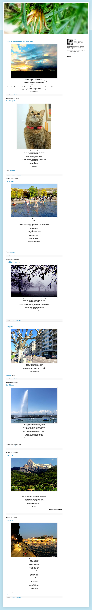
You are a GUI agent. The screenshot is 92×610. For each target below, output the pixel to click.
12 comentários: (19, 448)
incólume (9, 455)
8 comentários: (18, 255)
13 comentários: (19, 94)
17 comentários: (19, 175)
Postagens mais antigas (57, 600)
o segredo (10, 326)
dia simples (10, 181)
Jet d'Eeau (10, 385)
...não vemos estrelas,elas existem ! (19, 42)
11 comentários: (19, 514)
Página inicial (34, 600)
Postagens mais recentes (11, 600)
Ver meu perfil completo (71, 53)
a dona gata (10, 101)
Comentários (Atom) (14, 603)
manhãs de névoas (13, 262)
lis (75, 39)
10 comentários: (19, 320)
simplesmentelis (12, 170)
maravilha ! (10, 520)
